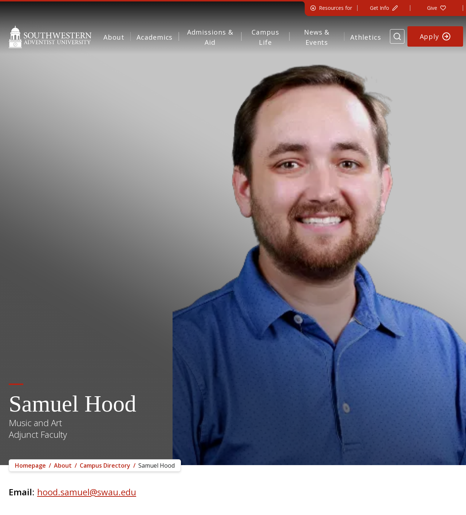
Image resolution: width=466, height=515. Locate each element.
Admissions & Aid (210, 37)
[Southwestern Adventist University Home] (50, 36)
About (114, 37)
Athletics (365, 37)
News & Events (316, 37)
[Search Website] (397, 36)
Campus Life (265, 37)
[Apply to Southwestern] (435, 36)
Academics (155, 37)
